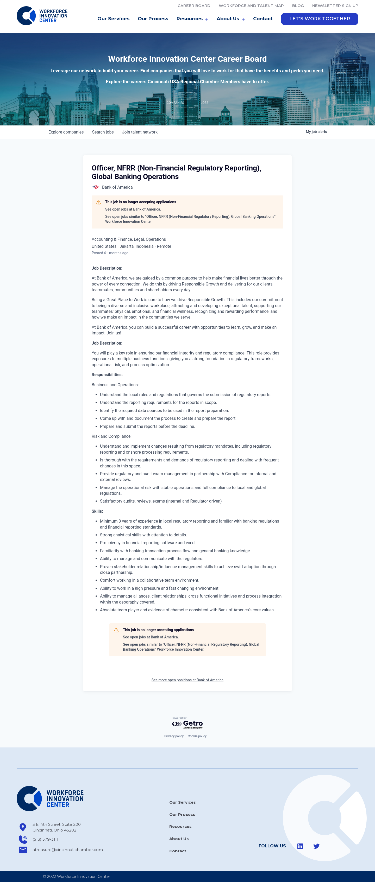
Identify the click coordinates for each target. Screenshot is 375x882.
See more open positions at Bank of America (187, 680)
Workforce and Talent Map (251, 5)
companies (66, 132)
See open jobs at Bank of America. (133, 210)
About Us (231, 19)
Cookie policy (197, 736)
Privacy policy (174, 736)
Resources (192, 19)
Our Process (153, 19)
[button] (319, 19)
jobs (103, 132)
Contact (263, 19)
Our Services (113, 19)
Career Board (194, 5)
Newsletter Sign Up (335, 5)
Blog (298, 5)
